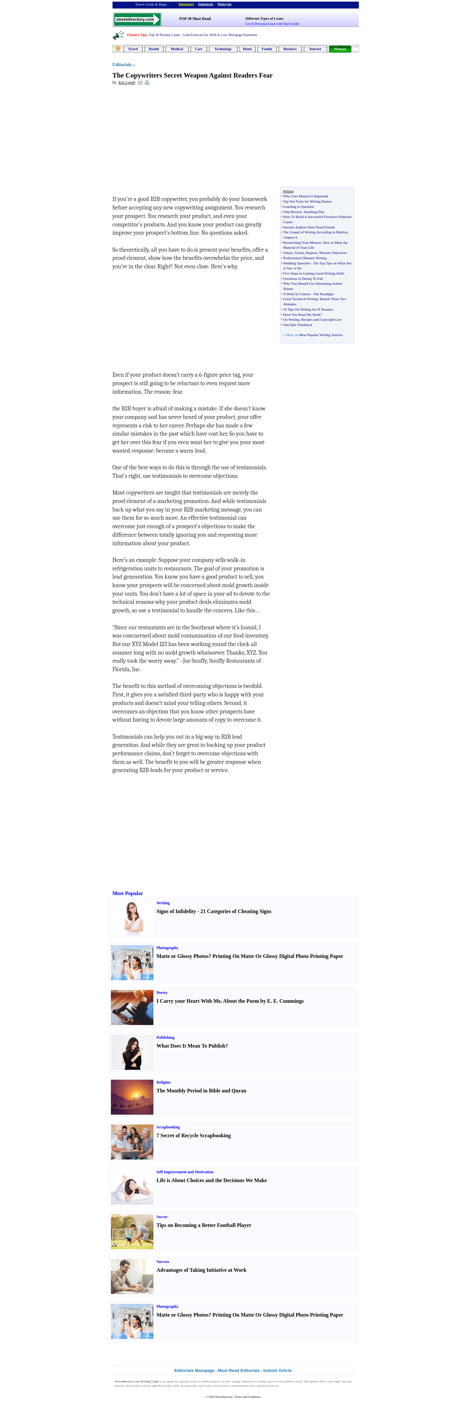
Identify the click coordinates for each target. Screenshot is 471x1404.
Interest (315, 49)
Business (290, 49)
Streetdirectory (224, 1396)
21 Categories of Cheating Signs (236, 911)
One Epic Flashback (297, 325)
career (270, 1381)
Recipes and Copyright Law (321, 319)
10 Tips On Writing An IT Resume (308, 309)
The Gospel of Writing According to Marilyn (315, 232)
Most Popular (128, 893)
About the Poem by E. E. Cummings (263, 1001)
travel (201, 1385)
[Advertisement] (166, 138)
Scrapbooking (168, 1127)
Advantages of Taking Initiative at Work (202, 1270)
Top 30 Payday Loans (164, 35)
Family (267, 49)
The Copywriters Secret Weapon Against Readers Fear (193, 75)
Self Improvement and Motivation (185, 1172)
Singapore (186, 4)
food (216, 1385)
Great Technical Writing (300, 299)
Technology (223, 49)
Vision (299, 253)
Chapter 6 (290, 237)
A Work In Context (297, 294)
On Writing (291, 319)
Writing (163, 903)
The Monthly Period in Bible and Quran (202, 1090)
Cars (198, 49)
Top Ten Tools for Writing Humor (307, 201)
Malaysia (225, 4)
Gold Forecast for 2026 (199, 35)
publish (289, 1381)
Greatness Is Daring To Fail (303, 278)
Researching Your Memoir (302, 242)
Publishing (166, 1037)
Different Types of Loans (264, 18)
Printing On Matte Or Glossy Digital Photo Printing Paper (278, 956)
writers (193, 1381)
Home (247, 49)
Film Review (292, 212)
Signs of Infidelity (176, 911)
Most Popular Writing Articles (320, 335)
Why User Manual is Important (305, 196)
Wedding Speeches (296, 263)
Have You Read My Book (301, 314)
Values (288, 253)
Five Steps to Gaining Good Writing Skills (313, 273)
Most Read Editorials (239, 1370)
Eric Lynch (126, 82)
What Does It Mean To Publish (191, 1046)
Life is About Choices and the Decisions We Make (212, 1180)
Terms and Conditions (247, 1396)
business (262, 1385)
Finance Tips (137, 35)
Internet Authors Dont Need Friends (309, 227)
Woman (340, 49)
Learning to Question (298, 206)
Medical (177, 49)
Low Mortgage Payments (239, 35)
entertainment (240, 1385)
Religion (164, 1082)
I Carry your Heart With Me (189, 1001)
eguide (170, 1381)
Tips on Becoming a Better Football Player (204, 1225)
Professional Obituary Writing (305, 258)
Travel (133, 49)
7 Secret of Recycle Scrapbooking (194, 1135)
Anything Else (314, 212)
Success (163, 1261)
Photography (168, 947)
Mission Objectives (333, 253)
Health (154, 49)
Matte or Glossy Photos (183, 956)
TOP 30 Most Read (195, 18)
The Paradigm (323, 294)
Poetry (162, 992)
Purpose (311, 253)
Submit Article (277, 1370)
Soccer (162, 1217)
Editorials (122, 64)
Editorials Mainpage (194, 1370)
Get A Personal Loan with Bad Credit (272, 24)
